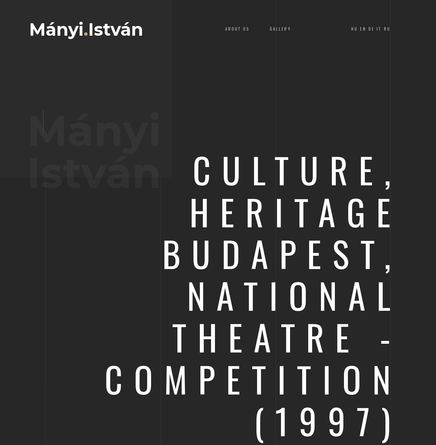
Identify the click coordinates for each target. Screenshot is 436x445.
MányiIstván (86, 29)
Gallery (280, 29)
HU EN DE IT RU (371, 29)
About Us (237, 29)
